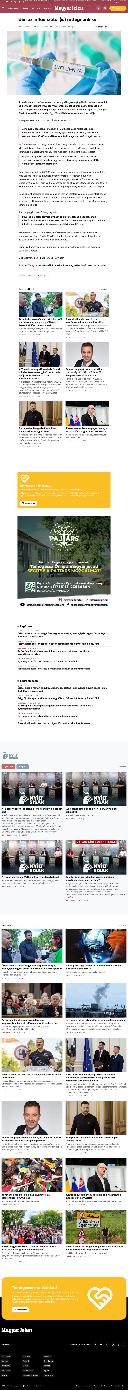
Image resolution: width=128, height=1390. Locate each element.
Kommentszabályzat (84, 1386)
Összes (105, 289)
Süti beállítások (120, 1386)
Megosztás (101, 26)
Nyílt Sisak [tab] (8, 766)
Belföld (35, 27)
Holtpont (26, 1356)
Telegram (33, 265)
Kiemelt (25, 8)
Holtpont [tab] (23, 766)
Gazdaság (48, 1361)
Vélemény (36, 8)
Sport (46, 1370)
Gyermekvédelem (30, 1375)
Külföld (26, 1361)
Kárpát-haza (28, 1370)
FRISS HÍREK (13, 8)
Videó (25, 1366)
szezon (22, 276)
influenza (32, 276)
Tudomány (48, 1375)
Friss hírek (6, 1356)
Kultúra (47, 1366)
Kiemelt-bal (43, 276)
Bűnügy (47, 1356)
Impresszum (6, 1344)
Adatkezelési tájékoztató (103, 1386)
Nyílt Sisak (47, 8)
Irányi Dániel (23, 27)
